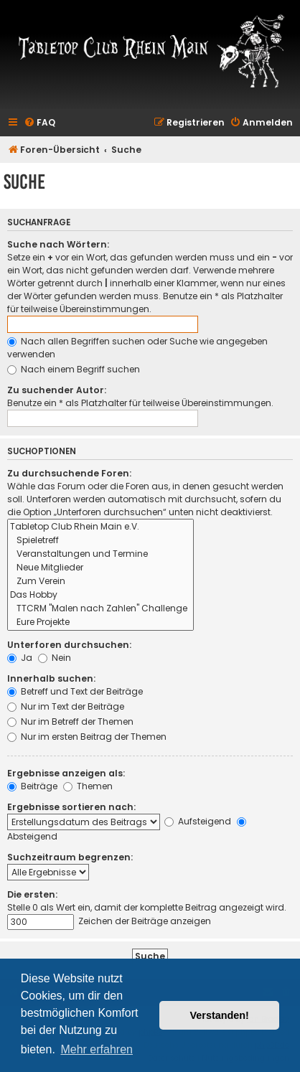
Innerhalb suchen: (51, 678)
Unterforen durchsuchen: (69, 645)
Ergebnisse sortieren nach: (71, 807)
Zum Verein (100, 581)
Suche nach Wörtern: (58, 244)
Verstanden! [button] (219, 1015)
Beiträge (32, 786)
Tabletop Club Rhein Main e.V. (100, 527)
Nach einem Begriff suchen (73, 369)
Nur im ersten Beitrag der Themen (87, 736)
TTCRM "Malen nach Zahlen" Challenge (100, 609)
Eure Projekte (100, 622)
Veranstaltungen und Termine (100, 554)
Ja (19, 658)
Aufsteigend (197, 821)
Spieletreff (100, 540)
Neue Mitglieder (100, 568)
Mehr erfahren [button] (96, 1049)
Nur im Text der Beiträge (65, 706)
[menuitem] (39, 123)
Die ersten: (32, 894)
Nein (54, 658)
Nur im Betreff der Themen (70, 721)
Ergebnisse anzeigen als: (66, 773)
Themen (88, 786)
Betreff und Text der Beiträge (75, 691)
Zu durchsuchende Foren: (69, 473)
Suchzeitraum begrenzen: (70, 857)
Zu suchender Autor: (56, 390)
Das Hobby (100, 595)
